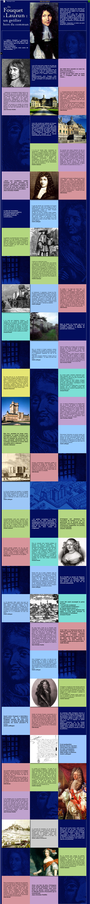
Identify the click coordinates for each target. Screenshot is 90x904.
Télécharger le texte (10, 1)
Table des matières (45, 1)
